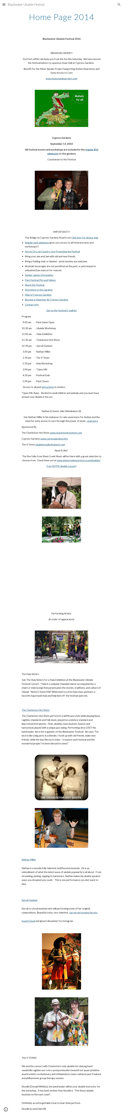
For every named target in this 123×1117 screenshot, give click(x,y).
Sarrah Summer (30, 900)
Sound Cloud (28, 921)
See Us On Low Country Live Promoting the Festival (52, 251)
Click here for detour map (84, 237)
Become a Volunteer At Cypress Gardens (46, 299)
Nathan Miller (29, 859)
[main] (61, 17)
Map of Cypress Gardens (38, 294)
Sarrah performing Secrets (83, 912)
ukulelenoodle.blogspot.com (50, 444)
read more (92, 421)
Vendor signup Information (39, 275)
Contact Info (32, 304)
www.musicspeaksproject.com (61, 78)
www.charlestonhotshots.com (66, 432)
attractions (48, 387)
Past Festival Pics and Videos (40, 280)
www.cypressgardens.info (54, 438)
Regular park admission (37, 242)
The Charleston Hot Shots (36, 710)
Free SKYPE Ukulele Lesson (61, 466)
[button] (4, 4)
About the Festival (34, 285)
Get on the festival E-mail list (61, 310)
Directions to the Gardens (39, 289)
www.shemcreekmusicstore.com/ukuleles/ (79, 460)
